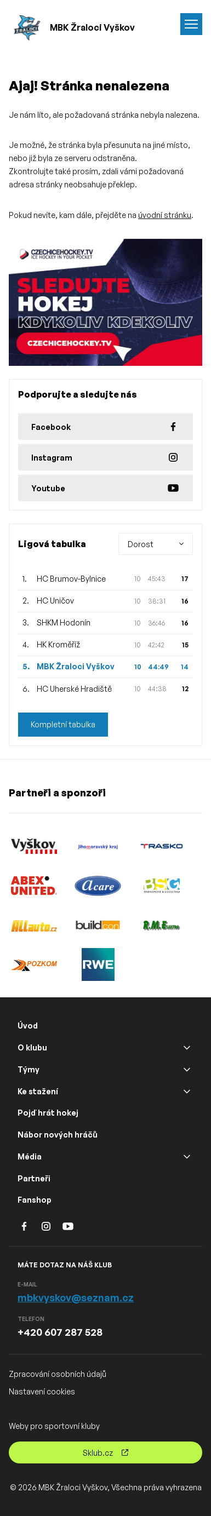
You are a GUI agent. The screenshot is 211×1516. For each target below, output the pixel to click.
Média (30, 1156)
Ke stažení (38, 1091)
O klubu (32, 1047)
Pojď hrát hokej (48, 1112)
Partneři (34, 1178)
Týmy (28, 1069)
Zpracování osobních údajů (57, 1374)
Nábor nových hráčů (58, 1134)
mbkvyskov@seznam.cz (76, 1297)
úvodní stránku (164, 215)
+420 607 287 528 (60, 1332)
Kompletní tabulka (63, 724)
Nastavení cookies (42, 1391)
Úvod (28, 1025)
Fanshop (35, 1199)
